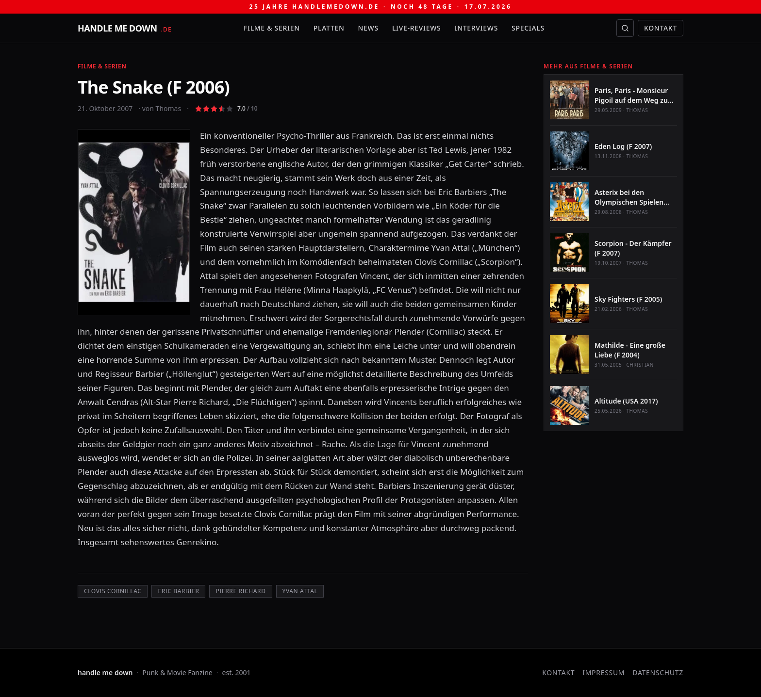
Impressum (603, 672)
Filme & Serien (272, 27)
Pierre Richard (240, 591)
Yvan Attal (300, 591)
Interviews (476, 27)
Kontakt (660, 27)
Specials (528, 27)
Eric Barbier (178, 591)
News (368, 27)
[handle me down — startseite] (125, 28)
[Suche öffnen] (625, 28)
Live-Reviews (416, 27)
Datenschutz (657, 672)
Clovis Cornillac (112, 591)
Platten (329, 27)
